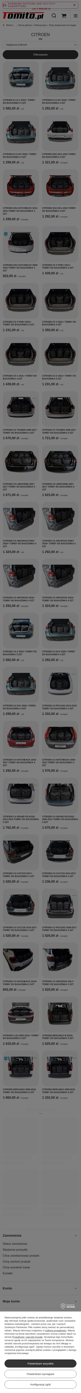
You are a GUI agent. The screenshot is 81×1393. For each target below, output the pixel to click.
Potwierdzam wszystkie (40, 1363)
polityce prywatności (55, 1330)
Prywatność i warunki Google (27, 1337)
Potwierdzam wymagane (40, 1374)
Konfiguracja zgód (40, 1384)
